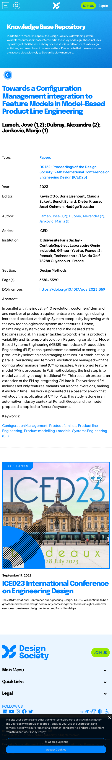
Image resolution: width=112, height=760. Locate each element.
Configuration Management (24, 425)
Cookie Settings (56, 741)
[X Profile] (31, 711)
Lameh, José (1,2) (53, 216)
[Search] (16, 5)
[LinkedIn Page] (5, 711)
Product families (62, 425)
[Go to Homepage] (56, 5)
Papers (45, 157)
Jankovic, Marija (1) (54, 221)
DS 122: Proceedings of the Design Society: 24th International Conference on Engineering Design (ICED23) (74, 172)
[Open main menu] (5, 5)
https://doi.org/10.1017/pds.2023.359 (72, 289)
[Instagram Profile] (18, 711)
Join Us (88, 6)
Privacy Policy (37, 731)
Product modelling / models (47, 430)
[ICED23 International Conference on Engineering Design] (56, 593)
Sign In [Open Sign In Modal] (103, 6)
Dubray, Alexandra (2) (86, 216)
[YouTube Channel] (12, 711)
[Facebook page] (24, 711)
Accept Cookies (56, 749)
